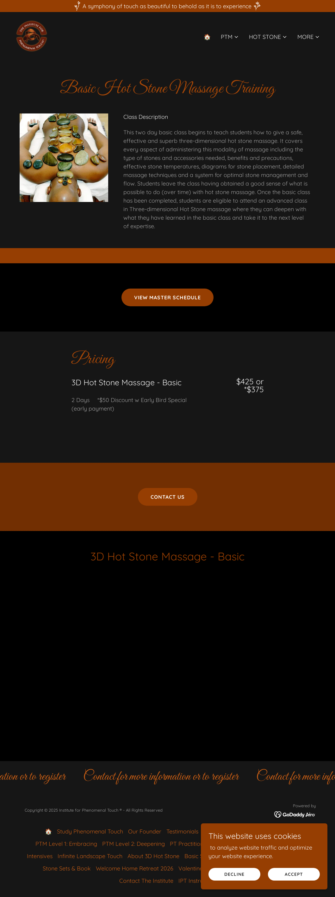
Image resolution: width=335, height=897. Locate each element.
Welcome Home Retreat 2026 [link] (134, 868)
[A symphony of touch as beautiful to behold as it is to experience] (167, 6)
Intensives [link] (40, 856)
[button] (230, 37)
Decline (234, 874)
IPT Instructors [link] (197, 880)
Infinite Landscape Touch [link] (90, 856)
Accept (294, 874)
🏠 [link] (207, 36)
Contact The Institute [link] (146, 880)
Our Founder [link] (144, 831)
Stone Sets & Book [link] (67, 868)
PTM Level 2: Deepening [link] (133, 843)
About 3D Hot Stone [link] (153, 856)
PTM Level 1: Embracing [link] (66, 843)
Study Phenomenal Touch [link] (90, 831)
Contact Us (168, 497)
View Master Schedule (167, 297)
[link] (31, 35)
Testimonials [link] (182, 831)
